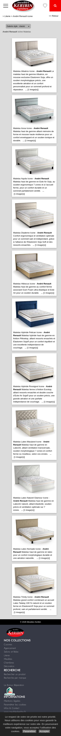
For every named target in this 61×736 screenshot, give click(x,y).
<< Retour (53, 16)
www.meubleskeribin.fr (15, 712)
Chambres (9, 662)
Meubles (8, 659)
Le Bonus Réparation (14, 685)
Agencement (10, 648)
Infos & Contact (11, 708)
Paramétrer (29, 731)
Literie (8, 16)
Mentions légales (12, 701)
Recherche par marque (15, 678)
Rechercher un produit (14, 674)
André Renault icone (23, 16)
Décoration (9, 666)
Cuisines (8, 644)
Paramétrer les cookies (15, 704)
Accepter (44, 731)
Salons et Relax (11, 651)
